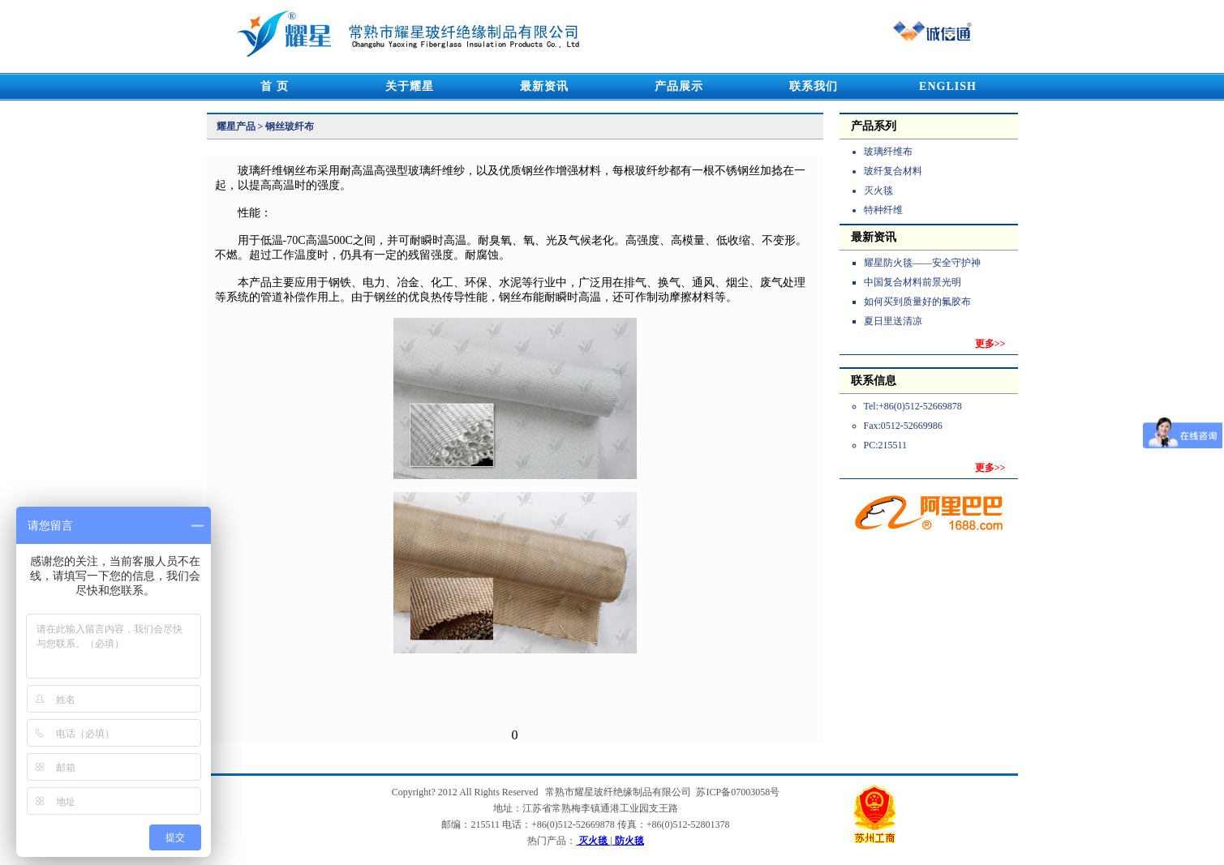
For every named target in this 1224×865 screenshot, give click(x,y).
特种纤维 (883, 210)
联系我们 (813, 86)
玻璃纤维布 (888, 151)
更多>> (990, 343)
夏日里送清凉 (893, 321)
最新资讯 (544, 86)
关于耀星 (409, 86)
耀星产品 (236, 126)
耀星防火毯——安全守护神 (922, 262)
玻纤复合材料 (893, 171)
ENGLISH (948, 86)
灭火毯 (878, 190)
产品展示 (679, 86)
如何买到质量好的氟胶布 (917, 301)
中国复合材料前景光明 (912, 282)
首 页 (274, 86)
